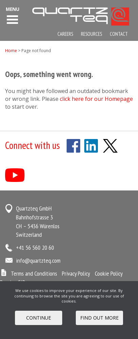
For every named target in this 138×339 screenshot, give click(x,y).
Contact (119, 34)
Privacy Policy (76, 273)
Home (11, 50)
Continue (38, 317)
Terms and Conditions (34, 273)
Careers (65, 34)
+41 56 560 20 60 (35, 247)
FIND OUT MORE (99, 317)
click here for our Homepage (96, 99)
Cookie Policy (109, 273)
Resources (91, 34)
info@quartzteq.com (38, 260)
